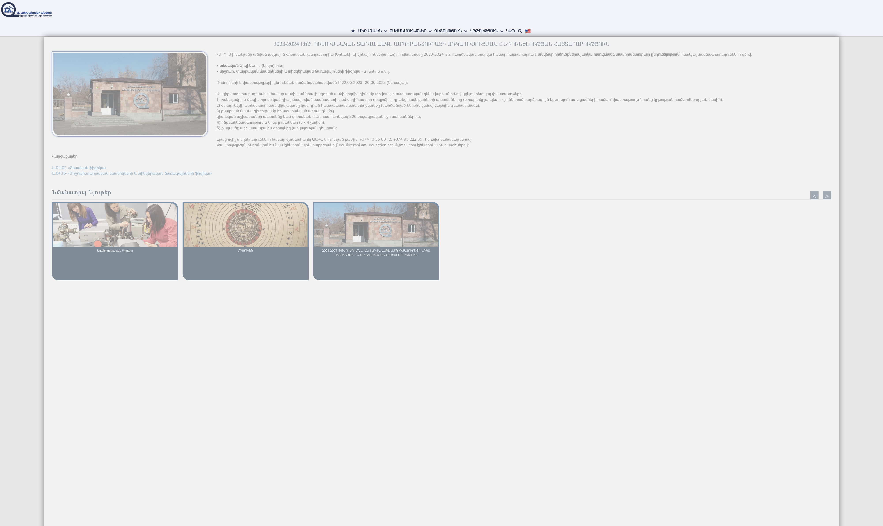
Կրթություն (484, 30)
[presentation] (814, 195)
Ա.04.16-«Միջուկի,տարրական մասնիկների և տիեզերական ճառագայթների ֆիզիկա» (132, 173)
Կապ (510, 30)
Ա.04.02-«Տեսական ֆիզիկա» (79, 167)
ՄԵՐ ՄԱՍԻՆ (370, 30)
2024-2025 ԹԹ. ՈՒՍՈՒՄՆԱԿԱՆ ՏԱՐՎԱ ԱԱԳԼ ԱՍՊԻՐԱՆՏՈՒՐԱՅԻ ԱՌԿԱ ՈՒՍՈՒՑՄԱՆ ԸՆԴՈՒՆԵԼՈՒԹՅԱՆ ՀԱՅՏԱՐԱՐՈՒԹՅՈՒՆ (376, 252)
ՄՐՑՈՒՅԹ (245, 250)
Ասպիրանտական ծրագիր (115, 250)
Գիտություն (448, 30)
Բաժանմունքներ (408, 30)
